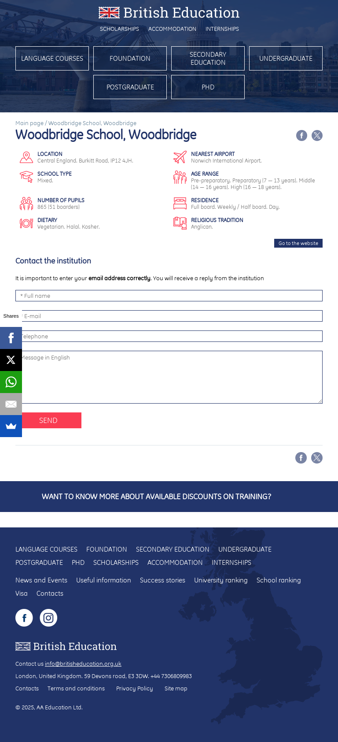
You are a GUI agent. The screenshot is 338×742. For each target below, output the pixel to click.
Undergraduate (285, 58)
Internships (222, 28)
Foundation (130, 58)
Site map (176, 688)
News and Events (41, 580)
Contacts (50, 593)
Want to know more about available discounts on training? (156, 496)
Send (48, 420)
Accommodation (172, 28)
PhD (208, 87)
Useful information (103, 580)
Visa (21, 593)
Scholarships (119, 28)
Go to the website (298, 243)
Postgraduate (130, 87)
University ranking (221, 580)
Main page (29, 122)
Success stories (162, 580)
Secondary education (208, 58)
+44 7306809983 (171, 675)
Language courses (52, 58)
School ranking (279, 580)
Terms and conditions (76, 688)
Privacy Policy (134, 688)
